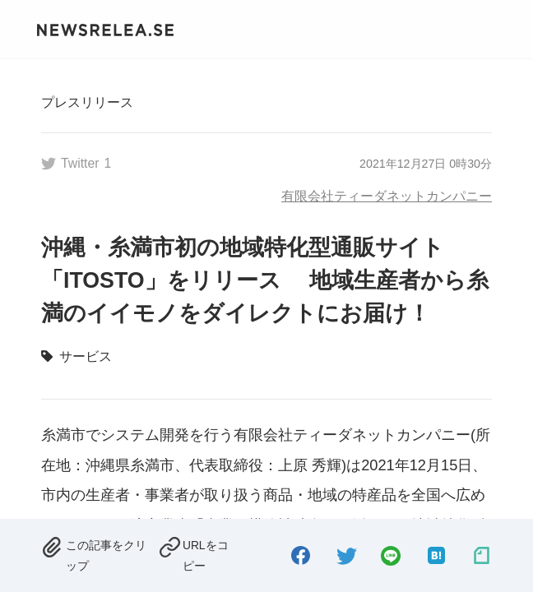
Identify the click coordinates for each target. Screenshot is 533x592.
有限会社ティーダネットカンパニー (386, 195)
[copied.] (197, 553)
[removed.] (94, 553)
